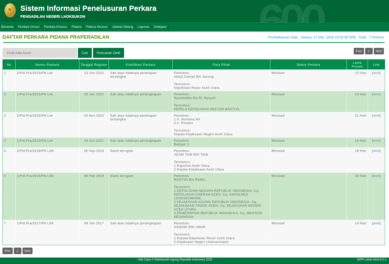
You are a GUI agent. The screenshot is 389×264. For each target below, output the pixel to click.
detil (376, 73)
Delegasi (160, 27)
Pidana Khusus (97, 27)
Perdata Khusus (55, 27)
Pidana (76, 27)
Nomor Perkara (47, 64)
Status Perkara (308, 64)
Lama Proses (357, 64)
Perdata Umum (28, 27)
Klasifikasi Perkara (141, 64)
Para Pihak (221, 64)
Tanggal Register (94, 64)
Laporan (144, 27)
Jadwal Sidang (122, 27)
